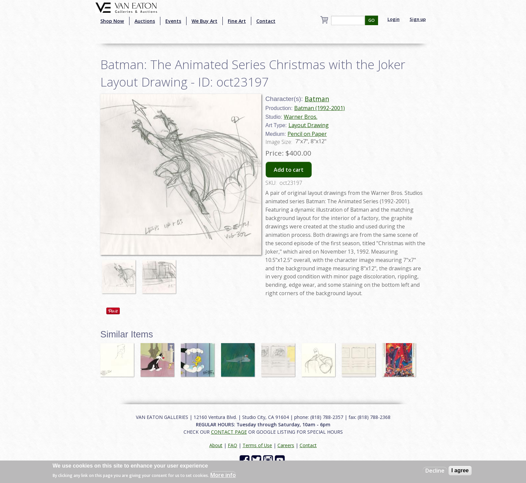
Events (173, 21)
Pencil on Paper (307, 134)
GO (371, 20)
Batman (317, 98)
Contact (265, 21)
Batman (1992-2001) (319, 108)
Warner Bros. (300, 116)
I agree (460, 470)
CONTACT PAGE (229, 432)
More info (223, 475)
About (215, 445)
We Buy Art (204, 21)
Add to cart (289, 169)
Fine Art (237, 21)
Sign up (418, 19)
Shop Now (112, 21)
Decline (434, 470)
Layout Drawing (308, 125)
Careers (285, 445)
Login (393, 19)
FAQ (232, 445)
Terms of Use (257, 445)
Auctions (145, 21)
